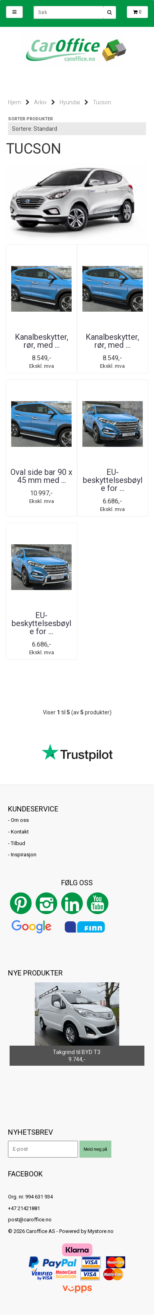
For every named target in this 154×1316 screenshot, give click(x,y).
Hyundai (70, 102)
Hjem (14, 102)
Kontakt (20, 832)
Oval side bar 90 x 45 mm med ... (41, 476)
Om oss (20, 820)
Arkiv (40, 102)
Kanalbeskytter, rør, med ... (41, 341)
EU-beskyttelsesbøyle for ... (112, 480)
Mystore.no (101, 1231)
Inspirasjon (23, 855)
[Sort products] (77, 128)
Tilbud (18, 843)
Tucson (102, 102)
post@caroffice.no (30, 1220)
